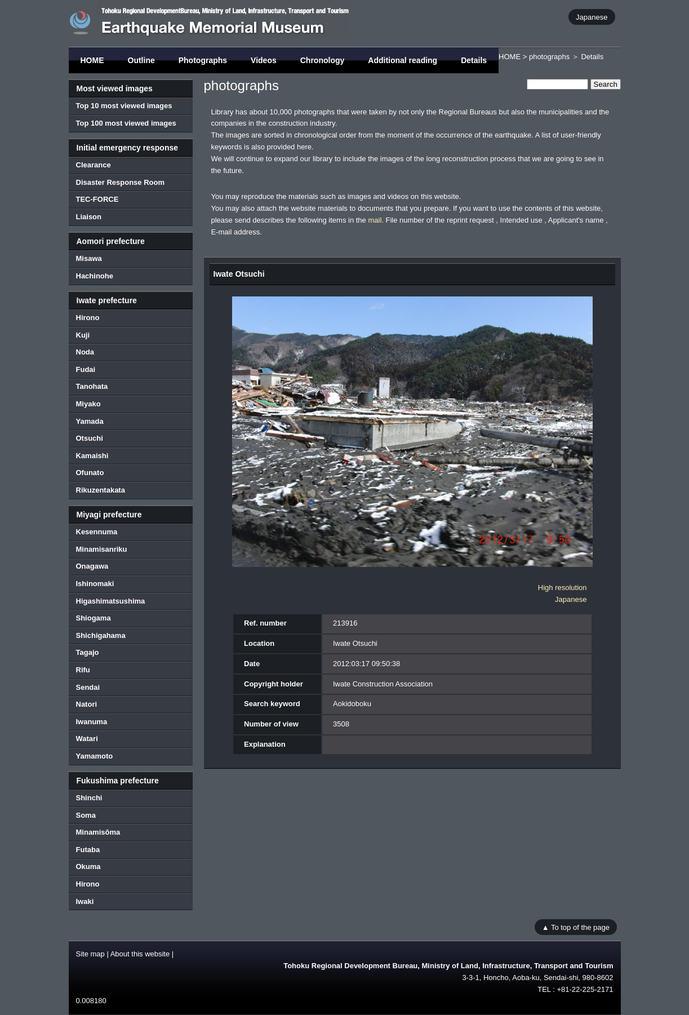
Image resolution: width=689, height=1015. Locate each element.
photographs (549, 56)
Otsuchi (89, 438)
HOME (92, 60)
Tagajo (87, 652)
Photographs (203, 60)
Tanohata (92, 386)
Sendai (88, 687)
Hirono (88, 317)
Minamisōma (98, 832)
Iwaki (85, 901)
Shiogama (93, 618)
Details (474, 60)
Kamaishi (92, 455)
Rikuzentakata (100, 490)
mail (374, 220)
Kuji (83, 335)
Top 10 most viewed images (124, 105)
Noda (85, 352)
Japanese (591, 16)
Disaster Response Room (120, 182)
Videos (264, 60)
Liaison (89, 216)
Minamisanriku (101, 549)
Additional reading (402, 60)
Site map (90, 954)
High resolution (562, 587)
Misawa (89, 258)
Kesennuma (97, 532)
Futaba (88, 849)
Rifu (83, 670)
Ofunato (90, 472)
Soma (86, 815)
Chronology (322, 60)
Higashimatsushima (110, 601)
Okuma (88, 866)
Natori (86, 704)
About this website (140, 954)
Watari (87, 738)
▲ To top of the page (576, 927)
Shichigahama (101, 635)
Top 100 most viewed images (126, 123)
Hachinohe (94, 276)
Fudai (86, 369)
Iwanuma (92, 721)
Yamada (90, 421)
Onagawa (92, 566)
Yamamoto (94, 756)
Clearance (93, 165)
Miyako (88, 404)
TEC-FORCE (97, 199)
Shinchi (89, 798)
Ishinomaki (95, 583)
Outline (141, 60)
